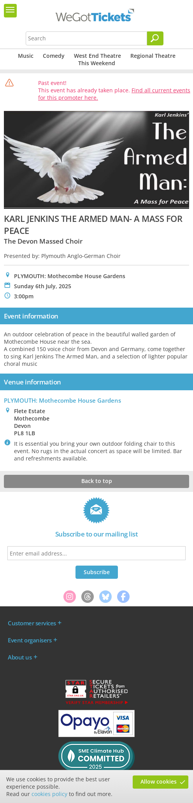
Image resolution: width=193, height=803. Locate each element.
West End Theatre (97, 55)
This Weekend (96, 63)
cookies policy (49, 794)
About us (20, 657)
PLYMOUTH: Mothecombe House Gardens (62, 400)
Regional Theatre (152, 55)
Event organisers (29, 640)
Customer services (32, 623)
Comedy (54, 55)
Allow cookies (158, 781)
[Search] (155, 38)
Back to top (96, 481)
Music (25, 55)
